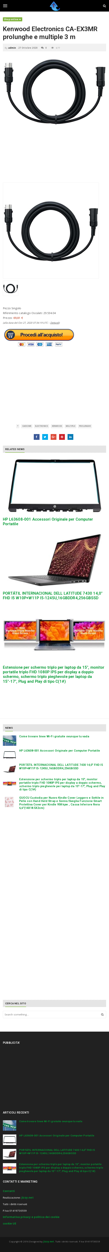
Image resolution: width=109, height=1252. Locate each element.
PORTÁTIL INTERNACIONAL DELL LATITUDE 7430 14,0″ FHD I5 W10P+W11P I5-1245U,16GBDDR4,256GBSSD (52, 595)
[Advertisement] (54, 156)
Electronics (41, 426)
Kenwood (57, 426)
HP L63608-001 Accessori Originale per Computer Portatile (59, 750)
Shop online (11, 19)
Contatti (9, 1191)
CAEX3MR (26, 426)
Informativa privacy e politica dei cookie (31, 1217)
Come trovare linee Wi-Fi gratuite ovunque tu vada (54, 736)
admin (12, 47)
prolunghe (85, 426)
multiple (70, 426)
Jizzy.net (27, 1197)
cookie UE (9, 1223)
